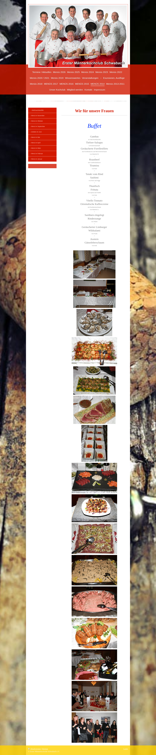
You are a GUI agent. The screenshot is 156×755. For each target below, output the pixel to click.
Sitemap (45, 749)
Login (125, 749)
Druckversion (34, 749)
